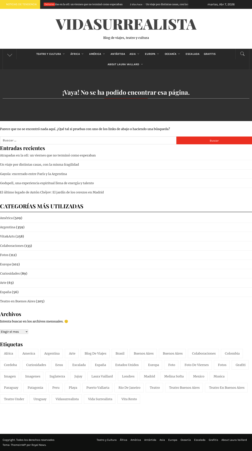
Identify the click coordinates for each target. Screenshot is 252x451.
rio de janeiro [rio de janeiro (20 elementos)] (129, 388)
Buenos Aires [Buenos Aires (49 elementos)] (173, 353)
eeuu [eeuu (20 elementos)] (59, 365)
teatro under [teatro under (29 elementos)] (14, 399)
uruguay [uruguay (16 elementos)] (40, 399)
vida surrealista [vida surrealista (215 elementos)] (100, 399)
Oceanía (173, 54)
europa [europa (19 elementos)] (153, 365)
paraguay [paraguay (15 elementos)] (11, 388)
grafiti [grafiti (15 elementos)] (241, 365)
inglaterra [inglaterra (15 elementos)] (57, 376)
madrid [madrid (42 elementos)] (149, 376)
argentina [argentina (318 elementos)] (52, 353)
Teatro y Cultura (51, 54)
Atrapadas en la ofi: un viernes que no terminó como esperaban (81, 4)
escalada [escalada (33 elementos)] (79, 365)
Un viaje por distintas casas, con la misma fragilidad (174, 4)
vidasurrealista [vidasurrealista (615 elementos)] (67, 399)
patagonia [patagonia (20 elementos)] (35, 388)
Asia (135, 54)
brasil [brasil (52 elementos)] (120, 353)
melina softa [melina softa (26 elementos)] (174, 376)
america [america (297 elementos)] (28, 353)
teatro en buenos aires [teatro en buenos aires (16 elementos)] (227, 388)
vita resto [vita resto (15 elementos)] (129, 399)
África (77, 54)
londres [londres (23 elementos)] (128, 376)
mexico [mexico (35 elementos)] (198, 376)
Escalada (193, 54)
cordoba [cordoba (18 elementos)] (10, 365)
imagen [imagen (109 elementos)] (10, 376)
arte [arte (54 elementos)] (72, 353)
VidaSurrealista (126, 23)
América (97, 54)
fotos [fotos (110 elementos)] (222, 365)
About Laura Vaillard (126, 64)
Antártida (118, 54)
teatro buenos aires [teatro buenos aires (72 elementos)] (184, 388)
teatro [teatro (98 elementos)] (155, 388)
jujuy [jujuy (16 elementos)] (78, 376)
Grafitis (210, 54)
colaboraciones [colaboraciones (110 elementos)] (204, 353)
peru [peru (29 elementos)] (55, 388)
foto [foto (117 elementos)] (171, 365)
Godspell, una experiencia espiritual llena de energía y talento (47, 183)
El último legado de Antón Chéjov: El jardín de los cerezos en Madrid (52, 192)
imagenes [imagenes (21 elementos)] (32, 376)
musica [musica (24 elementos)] (219, 376)
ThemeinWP (19, 444)
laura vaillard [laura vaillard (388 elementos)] (102, 376)
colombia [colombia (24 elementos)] (232, 353)
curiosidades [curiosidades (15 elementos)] (36, 365)
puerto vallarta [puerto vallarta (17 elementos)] (97, 388)
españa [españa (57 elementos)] (100, 365)
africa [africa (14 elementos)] (8, 353)
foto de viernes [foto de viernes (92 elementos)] (197, 365)
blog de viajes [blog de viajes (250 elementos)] (95, 353)
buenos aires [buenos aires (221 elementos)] (144, 353)
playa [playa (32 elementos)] (73, 388)
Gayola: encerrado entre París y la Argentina (33, 174)
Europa (152, 54)
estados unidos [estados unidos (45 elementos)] (127, 365)
